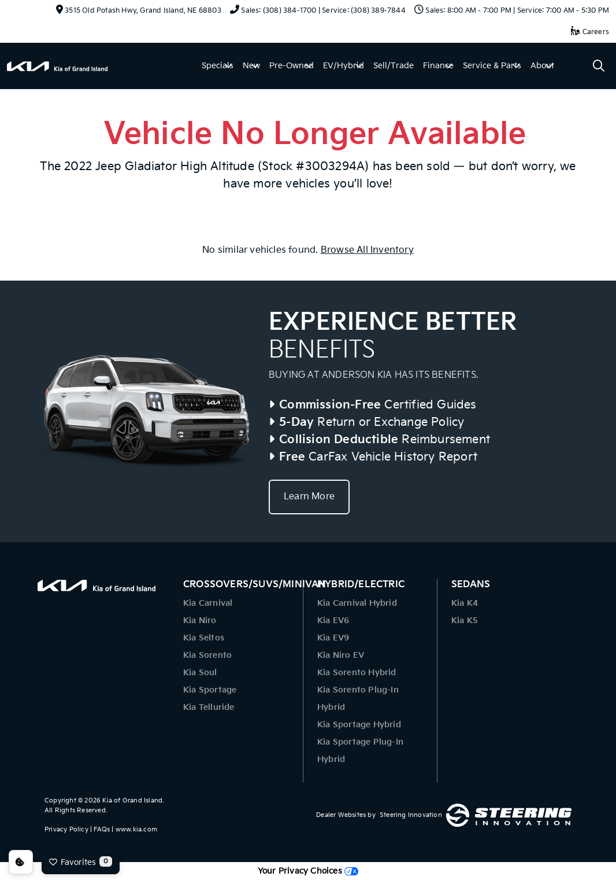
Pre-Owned (291, 66)
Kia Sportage (209, 690)
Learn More (309, 496)
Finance (438, 66)
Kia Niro (200, 620)
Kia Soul (200, 673)
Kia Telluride (209, 707)
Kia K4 (464, 603)
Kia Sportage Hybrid (359, 725)
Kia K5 (464, 620)
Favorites (80, 861)
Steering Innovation (411, 815)
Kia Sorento (207, 655)
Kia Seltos (203, 638)
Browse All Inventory (367, 250)
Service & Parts (492, 66)
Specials (217, 66)
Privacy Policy (66, 829)
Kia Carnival (207, 603)
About (542, 66)
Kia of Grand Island (132, 800)
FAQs (102, 829)
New (251, 66)
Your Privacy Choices (308, 871)
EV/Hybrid (343, 66)
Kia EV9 (333, 638)
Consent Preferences (21, 862)
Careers (590, 32)
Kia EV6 (333, 620)
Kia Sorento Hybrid (356, 673)
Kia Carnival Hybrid (357, 603)
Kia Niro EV (340, 655)
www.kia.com (136, 829)
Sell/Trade (393, 66)
